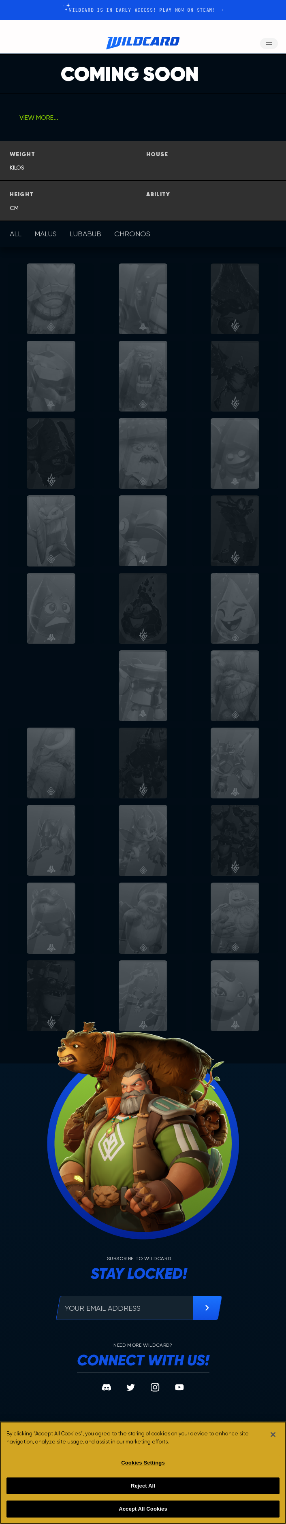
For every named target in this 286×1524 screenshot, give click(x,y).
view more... (38, 117)
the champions (33, 1402)
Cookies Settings (143, 1463)
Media (139, 1398)
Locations (84, 1398)
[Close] (273, 1434)
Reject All (143, 1486)
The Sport (32, 1383)
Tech (137, 1412)
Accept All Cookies (143, 1509)
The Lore (82, 1383)
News (138, 1383)
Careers (186, 1398)
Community (190, 1383)
